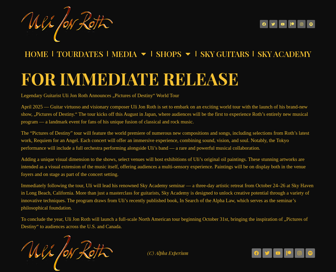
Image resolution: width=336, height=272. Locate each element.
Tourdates (80, 54)
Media (130, 53)
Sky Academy (284, 54)
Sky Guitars (224, 54)
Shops (174, 53)
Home (36, 54)
